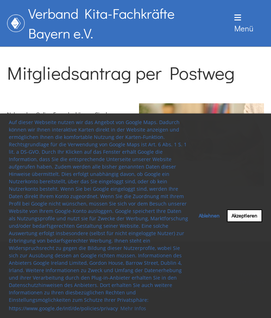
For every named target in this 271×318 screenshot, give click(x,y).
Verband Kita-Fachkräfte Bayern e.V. (101, 23)
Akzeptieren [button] (244, 215)
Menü (243, 23)
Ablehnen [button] (209, 215)
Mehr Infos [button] (133, 308)
